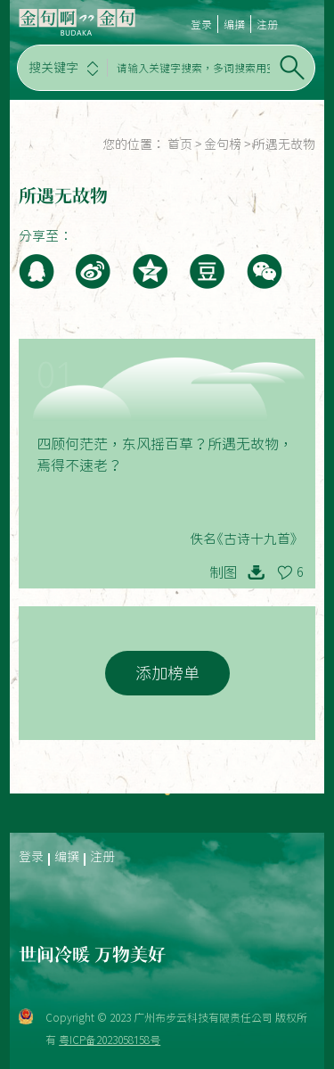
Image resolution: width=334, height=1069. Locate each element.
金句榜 (222, 144)
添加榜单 (167, 673)
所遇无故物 (284, 144)
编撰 (234, 24)
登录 (201, 24)
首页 (179, 144)
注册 (267, 24)
